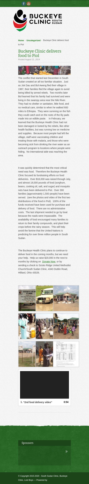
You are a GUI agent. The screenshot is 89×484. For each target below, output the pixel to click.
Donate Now (48, 261)
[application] (44, 385)
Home (21, 40)
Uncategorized (33, 40)
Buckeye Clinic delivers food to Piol (39, 53)
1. (36, 402)
